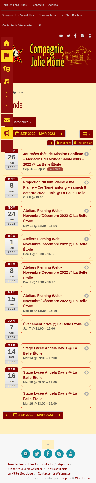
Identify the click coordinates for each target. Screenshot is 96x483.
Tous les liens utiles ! (15, 5)
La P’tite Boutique (72, 15)
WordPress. (83, 478)
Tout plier (64, 142)
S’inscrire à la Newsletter (18, 15)
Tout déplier (83, 142)
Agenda (53, 5)
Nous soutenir (47, 15)
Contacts (38, 5)
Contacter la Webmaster (17, 25)
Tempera (65, 478)
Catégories (20, 122)
